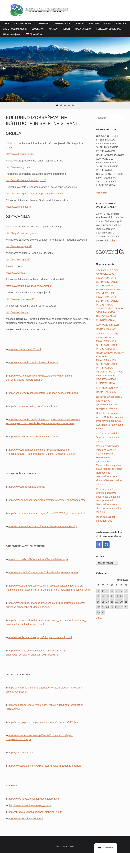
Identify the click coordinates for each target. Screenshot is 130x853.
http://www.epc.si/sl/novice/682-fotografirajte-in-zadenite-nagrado (44, 765)
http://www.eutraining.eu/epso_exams (30, 805)
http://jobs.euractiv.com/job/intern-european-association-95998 (43, 392)
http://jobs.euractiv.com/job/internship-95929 (33, 362)
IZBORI (66, 29)
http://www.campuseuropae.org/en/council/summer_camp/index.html (46, 499)
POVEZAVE (121, 23)
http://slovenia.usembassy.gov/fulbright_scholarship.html (40, 637)
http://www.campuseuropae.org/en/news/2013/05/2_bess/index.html (46, 513)
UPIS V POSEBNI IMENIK (15, 29)
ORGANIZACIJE (63, 23)
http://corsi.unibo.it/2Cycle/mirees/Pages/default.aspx (38, 559)
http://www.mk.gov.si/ (18, 259)
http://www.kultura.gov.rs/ (20, 154)
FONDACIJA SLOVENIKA (108, 29)
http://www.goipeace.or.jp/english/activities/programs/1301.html (43, 722)
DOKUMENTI (44, 23)
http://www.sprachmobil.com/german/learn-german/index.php (42, 526)
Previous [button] (4, 68)
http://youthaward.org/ (20, 752)
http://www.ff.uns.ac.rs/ (18, 206)
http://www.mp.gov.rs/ (18, 167)
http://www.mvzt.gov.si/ (18, 246)
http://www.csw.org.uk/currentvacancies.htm (33, 436)
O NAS (6, 23)
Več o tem (101, 192)
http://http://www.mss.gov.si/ (21, 233)
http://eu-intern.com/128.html (24, 349)
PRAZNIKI (94, 23)
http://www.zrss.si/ (16, 272)
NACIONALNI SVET (23, 23)
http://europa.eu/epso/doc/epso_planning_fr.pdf (35, 811)
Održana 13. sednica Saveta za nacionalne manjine (108, 437)
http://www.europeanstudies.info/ (26, 486)
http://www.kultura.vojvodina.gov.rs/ (26, 180)
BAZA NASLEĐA (83, 29)
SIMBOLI (79, 23)
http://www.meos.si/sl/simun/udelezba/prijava (33, 798)
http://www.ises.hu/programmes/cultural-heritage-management (43, 572)
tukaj (112, 240)
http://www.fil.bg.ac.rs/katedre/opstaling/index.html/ (34, 193)
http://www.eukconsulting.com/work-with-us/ (33, 406)
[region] (65, 73)
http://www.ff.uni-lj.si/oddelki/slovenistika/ (29, 285)
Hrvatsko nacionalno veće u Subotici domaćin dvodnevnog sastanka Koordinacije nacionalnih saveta (110, 421)
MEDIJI (107, 23)
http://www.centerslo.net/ (20, 299)
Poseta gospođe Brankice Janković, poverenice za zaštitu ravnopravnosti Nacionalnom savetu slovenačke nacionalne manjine (109, 500)
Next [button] (125, 68)
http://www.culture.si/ (17, 312)
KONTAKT (53, 29)
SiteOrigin (69, 846)
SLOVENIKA (38, 29)
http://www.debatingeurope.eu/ (25, 818)
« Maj (99, 617)
